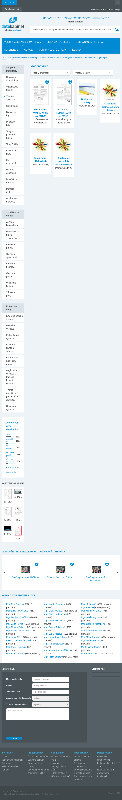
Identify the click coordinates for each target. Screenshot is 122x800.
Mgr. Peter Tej (88, 607)
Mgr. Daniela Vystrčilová (18, 617)
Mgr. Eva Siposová (15, 604)
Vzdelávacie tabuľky (12, 88)
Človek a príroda (10, 246)
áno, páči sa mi (9, 440)
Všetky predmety (41, 73)
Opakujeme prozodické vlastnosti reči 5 (63, 161)
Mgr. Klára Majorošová (55, 643)
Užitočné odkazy (36, 760)
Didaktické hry (11, 114)
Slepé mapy (12, 106)
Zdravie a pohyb (10, 294)
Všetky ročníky (82, 73)
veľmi (8, 435)
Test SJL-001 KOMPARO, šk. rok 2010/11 (63, 112)
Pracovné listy (10, 123)
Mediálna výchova (10, 327)
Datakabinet (7, 57)
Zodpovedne (103, 773)
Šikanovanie (80, 763)
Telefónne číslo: (13, 692)
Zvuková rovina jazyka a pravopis (97, 57)
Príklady (101, 776)
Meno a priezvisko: (14, 679)
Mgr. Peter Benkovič (16, 647)
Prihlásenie (9, 2)
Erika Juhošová (88, 604)
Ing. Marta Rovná (14, 624)
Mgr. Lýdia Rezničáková (55, 637)
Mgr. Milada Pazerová (54, 604)
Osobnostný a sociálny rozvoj (12, 360)
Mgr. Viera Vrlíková (15, 653)
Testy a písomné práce (10, 134)
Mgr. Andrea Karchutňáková (57, 650)
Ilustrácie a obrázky (11, 181)
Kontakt (77, 50)
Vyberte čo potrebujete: (16, 704)
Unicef (54, 763)
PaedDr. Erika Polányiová (18, 640)
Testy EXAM (12, 144)
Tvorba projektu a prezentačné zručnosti (12, 395)
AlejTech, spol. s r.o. (50, 794)
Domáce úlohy (10, 190)
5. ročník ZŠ (53, 57)
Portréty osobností (11, 171)
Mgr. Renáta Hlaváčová (55, 620)
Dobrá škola (84, 42)
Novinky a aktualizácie (12, 79)
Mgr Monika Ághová (91, 617)
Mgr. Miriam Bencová (91, 640)
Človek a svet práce (12, 275)
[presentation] (30, 728)
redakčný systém (27, 794)
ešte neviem (9, 447)
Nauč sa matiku (104, 769)
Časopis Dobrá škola (38, 756)
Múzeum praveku (59, 776)
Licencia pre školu (58, 42)
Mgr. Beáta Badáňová (54, 614)
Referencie (11, 50)
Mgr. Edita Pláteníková (17, 610)
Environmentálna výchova (14, 317)
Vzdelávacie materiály (12, 760)
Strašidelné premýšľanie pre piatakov (110, 107)
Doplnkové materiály (11, 200)
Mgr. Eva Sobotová (53, 634)
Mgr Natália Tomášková (17, 630)
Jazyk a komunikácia (12, 224)
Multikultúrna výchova (12, 337)
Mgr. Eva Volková (89, 653)
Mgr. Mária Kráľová (53, 610)
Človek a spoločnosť (11, 256)
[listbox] (50, 73)
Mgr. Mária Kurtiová (90, 637)
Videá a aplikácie (10, 98)
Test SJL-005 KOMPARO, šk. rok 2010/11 (40, 112)
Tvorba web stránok (10, 794)
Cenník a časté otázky (52, 50)
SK (118, 2)
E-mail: (9, 685)
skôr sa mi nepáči (10, 453)
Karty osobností (11, 162)
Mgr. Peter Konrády (53, 657)
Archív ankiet (11, 472)
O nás (100, 42)
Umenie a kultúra (11, 284)
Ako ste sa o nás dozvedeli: (18, 698)
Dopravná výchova (11, 408)
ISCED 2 (42, 57)
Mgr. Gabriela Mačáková (93, 624)
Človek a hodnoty (10, 265)
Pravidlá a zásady (83, 773)
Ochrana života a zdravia (10, 347)
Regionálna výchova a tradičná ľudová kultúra (11, 377)
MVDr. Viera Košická (91, 647)
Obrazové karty (11, 152)
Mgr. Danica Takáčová (54, 627)
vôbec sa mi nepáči (10, 460)
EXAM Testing (58, 773)
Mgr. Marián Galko (15, 627)
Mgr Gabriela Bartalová (92, 630)
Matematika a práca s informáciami (13, 234)
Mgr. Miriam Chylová (91, 610)
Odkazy (28, 50)
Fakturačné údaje (10, 766)
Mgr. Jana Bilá (13, 637)
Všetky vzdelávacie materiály (22, 42)
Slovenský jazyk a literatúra (70, 57)
